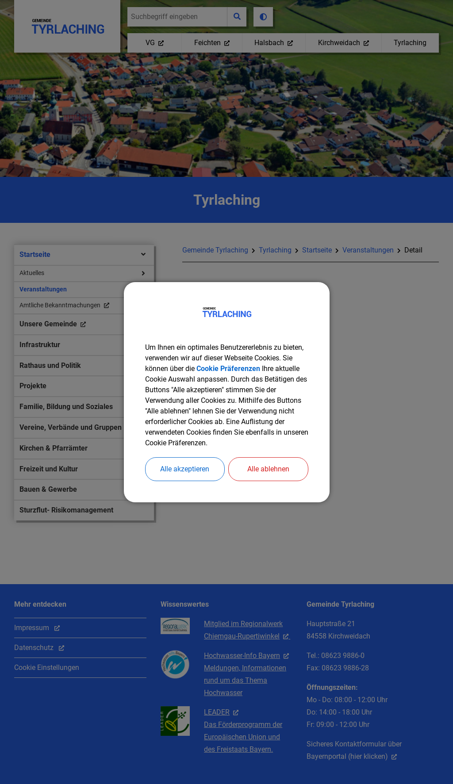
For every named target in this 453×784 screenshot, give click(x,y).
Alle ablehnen (268, 469)
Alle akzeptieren (184, 469)
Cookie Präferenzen (228, 368)
